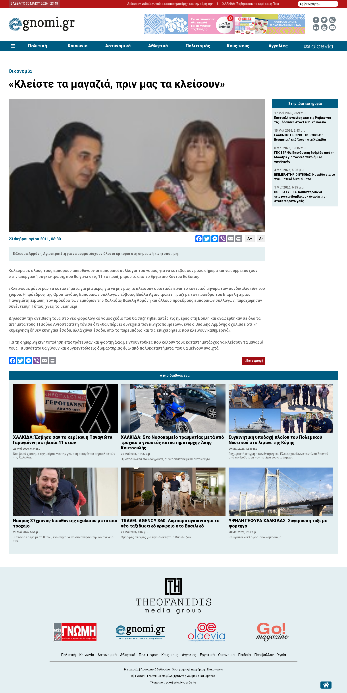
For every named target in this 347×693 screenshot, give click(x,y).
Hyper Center (188, 682)
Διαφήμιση (198, 669)
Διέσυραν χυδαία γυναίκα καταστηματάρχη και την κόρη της (186, 4)
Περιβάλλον (264, 655)
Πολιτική (37, 45)
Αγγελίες (278, 45)
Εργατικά (207, 655)
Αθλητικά (158, 45)
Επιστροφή (254, 360)
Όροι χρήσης (180, 669)
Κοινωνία (77, 45)
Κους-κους (238, 45)
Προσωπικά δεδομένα (155, 669)
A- (261, 239)
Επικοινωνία (215, 669)
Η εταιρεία (131, 669)
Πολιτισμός (198, 45)
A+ (249, 239)
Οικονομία (20, 71)
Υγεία (281, 655)
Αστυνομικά (118, 45)
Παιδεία (244, 655)
